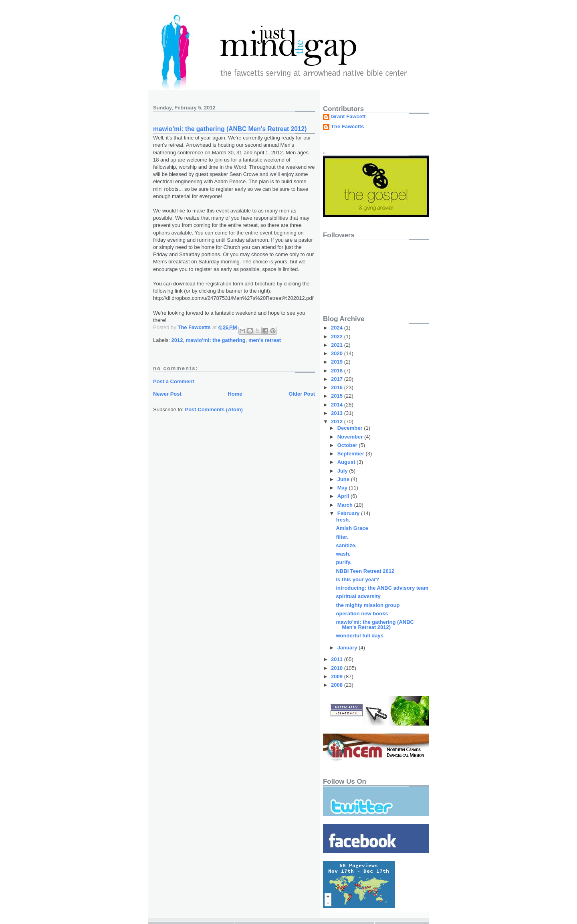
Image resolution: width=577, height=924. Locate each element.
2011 (337, 659)
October (348, 445)
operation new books (362, 614)
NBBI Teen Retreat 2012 (365, 571)
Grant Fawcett (348, 116)
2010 (337, 668)
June (344, 479)
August (347, 462)
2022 (337, 337)
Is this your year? (357, 579)
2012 (177, 340)
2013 (337, 413)
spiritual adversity (358, 596)
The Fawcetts (347, 126)
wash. (343, 554)
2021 (337, 345)
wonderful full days (359, 636)
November (350, 437)
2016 (337, 387)
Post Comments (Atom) (214, 409)
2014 (337, 405)
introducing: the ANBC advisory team (382, 588)
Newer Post (167, 394)
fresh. (343, 520)
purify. (343, 562)
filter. (342, 537)
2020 (337, 353)
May (343, 488)
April (344, 496)
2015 (337, 396)
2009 (337, 676)
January (348, 648)
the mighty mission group (367, 605)
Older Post (301, 394)
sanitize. (346, 545)
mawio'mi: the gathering (216, 340)
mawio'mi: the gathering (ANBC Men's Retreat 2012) (375, 624)
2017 (337, 379)
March (345, 505)
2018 (337, 371)
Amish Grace (352, 528)
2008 (337, 685)
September (351, 454)
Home (235, 394)
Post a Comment (173, 381)
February (349, 513)
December (350, 428)
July (343, 471)
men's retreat (264, 340)
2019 (337, 362)
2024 (337, 328)
